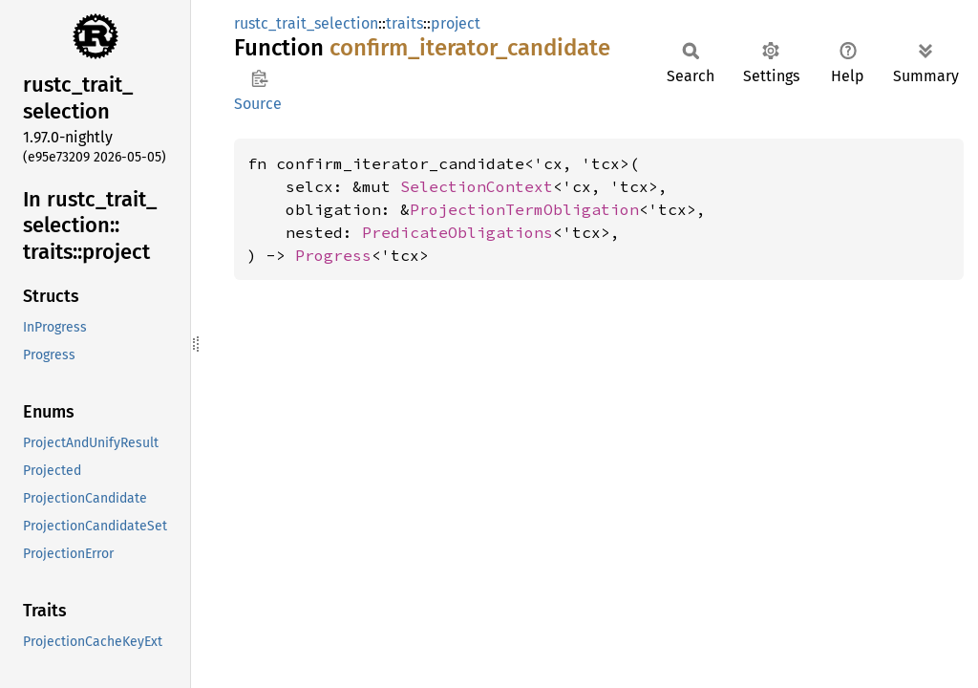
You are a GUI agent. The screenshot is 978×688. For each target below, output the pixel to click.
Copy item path (259, 78)
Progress (333, 255)
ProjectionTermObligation (524, 209)
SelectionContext (476, 186)
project (455, 23)
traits (404, 23)
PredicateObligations (457, 232)
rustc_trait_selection (306, 23)
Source (258, 104)
